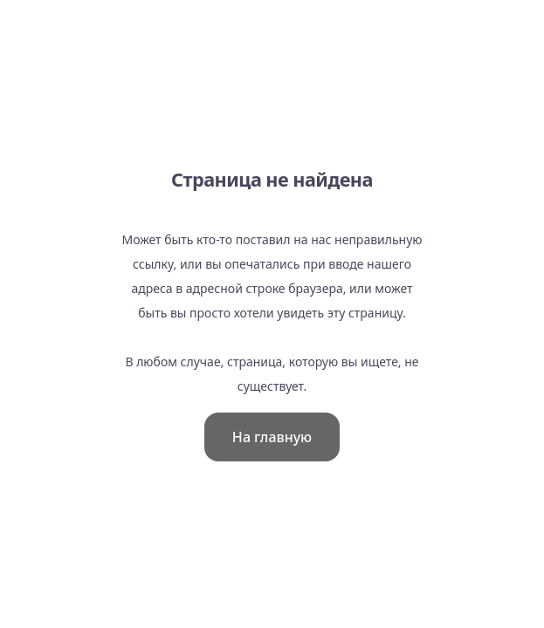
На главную (272, 437)
